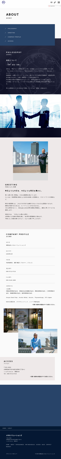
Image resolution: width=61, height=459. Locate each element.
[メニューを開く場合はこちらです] (58, 2)
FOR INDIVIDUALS (30, 444)
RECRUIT (8, 446)
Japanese (52, 6)
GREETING (11, 32)
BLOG (43, 444)
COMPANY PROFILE (14, 37)
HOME (7, 444)
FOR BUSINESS (20, 444)
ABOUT (12, 444)
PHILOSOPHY (12, 28)
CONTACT (48, 444)
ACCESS (10, 41)
